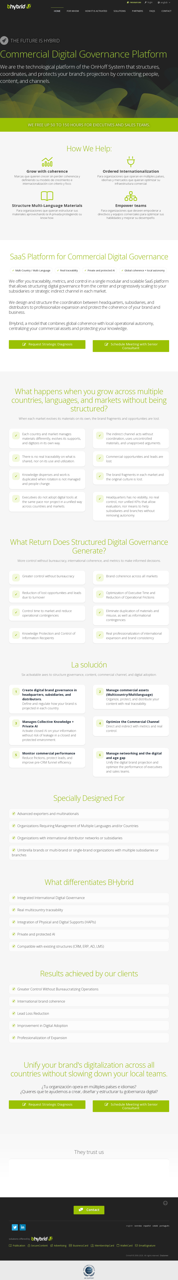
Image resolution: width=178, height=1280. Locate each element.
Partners (137, 11)
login (148, 2)
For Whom (73, 11)
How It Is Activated (96, 11)
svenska (138, 1225)
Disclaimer (164, 1255)
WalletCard (125, 1245)
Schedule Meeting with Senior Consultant (131, 346)
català (155, 1225)
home (57, 11)
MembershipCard (102, 1245)
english (164, 2)
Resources (133, 2)
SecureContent (38, 1245)
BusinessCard (78, 1245)
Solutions (120, 11)
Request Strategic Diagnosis (47, 344)
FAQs (152, 11)
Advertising (58, 1245)
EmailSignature (145, 1245)
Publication (17, 1245)
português (164, 1225)
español (147, 1225)
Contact (166, 11)
